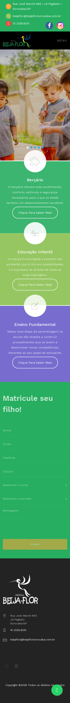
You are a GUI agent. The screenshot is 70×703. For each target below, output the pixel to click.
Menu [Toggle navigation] (62, 40)
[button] (28, 147)
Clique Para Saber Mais (35, 215)
